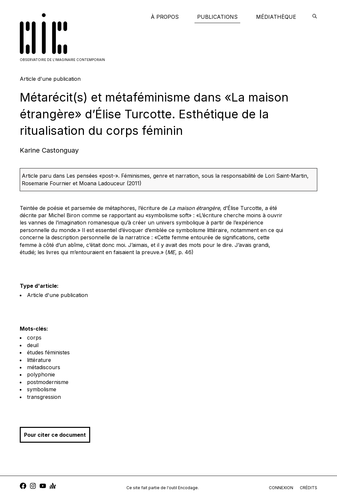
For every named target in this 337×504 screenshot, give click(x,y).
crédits (308, 487)
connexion (281, 487)
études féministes (48, 352)
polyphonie (41, 374)
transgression (44, 397)
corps (34, 337)
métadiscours (43, 367)
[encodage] (314, 16)
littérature (39, 360)
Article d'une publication (57, 295)
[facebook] (23, 487)
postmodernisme (47, 382)
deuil (33, 345)
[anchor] (52, 487)
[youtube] (42, 487)
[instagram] (33, 487)
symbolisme (41, 389)
